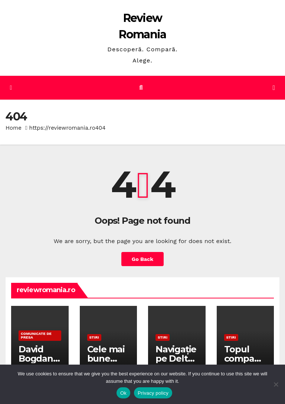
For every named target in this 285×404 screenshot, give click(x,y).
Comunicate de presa (36, 335)
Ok (123, 393)
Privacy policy (153, 393)
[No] (275, 384)
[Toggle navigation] (273, 87)
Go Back (142, 259)
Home (14, 128)
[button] (141, 87)
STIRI (94, 337)
